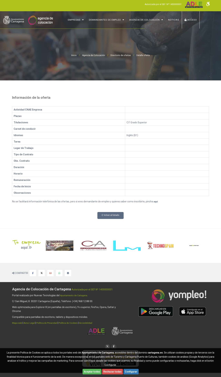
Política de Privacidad (50, 322)
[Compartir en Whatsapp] (59, 273)
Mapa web (17, 322)
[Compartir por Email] (50, 273)
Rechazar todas (112, 371)
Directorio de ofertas (121, 55)
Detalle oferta (145, 55)
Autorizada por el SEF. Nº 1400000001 (160, 4)
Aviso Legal (31, 322)
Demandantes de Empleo (114, 20)
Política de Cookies (74, 322)
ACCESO (200, 20)
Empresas (83, 20)
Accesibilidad (93, 322)
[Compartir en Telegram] (68, 273)
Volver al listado (110, 215)
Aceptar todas (92, 371)
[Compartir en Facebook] (32, 273)
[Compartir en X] (41, 273)
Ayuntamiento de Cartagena (75, 295)
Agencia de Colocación (154, 20)
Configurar (131, 371)
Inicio (71, 55)
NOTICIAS (183, 20)
